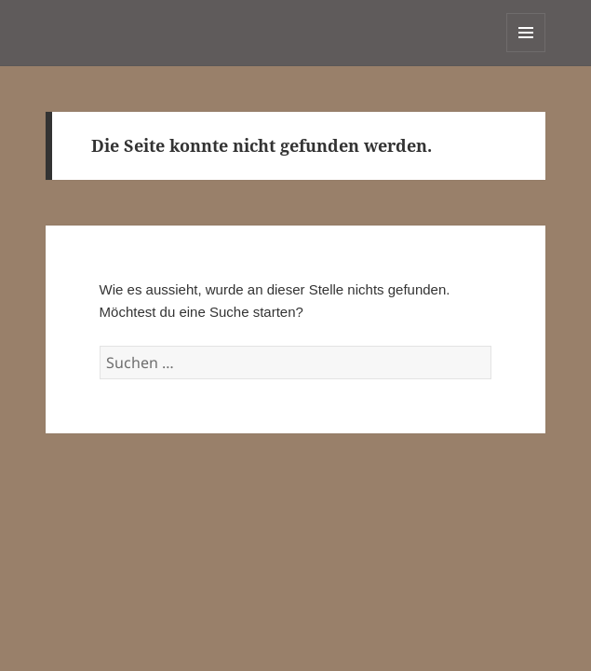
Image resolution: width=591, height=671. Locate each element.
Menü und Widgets (526, 51)
